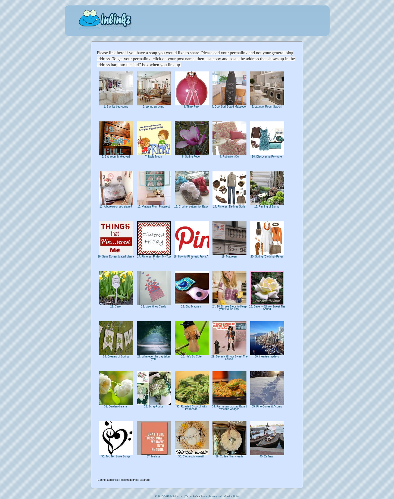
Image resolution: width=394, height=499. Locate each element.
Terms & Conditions (196, 496)
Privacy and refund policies (224, 496)
